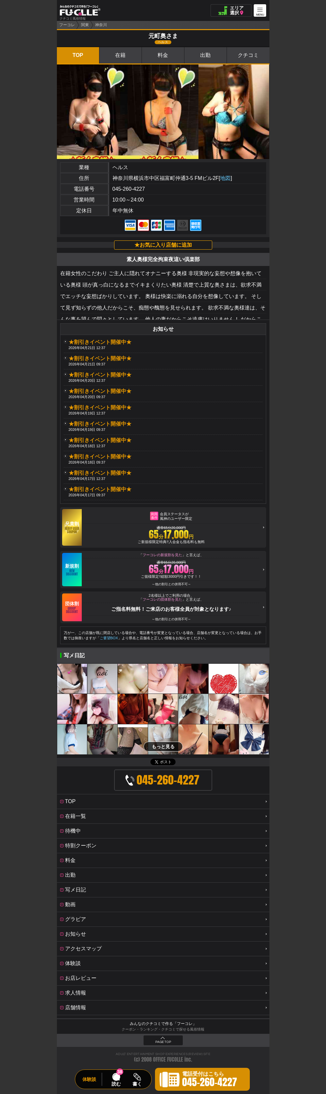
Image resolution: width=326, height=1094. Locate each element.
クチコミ (248, 55)
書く (137, 1083)
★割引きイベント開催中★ (100, 342)
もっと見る (163, 746)
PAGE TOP (163, 1042)
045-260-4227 (128, 189)
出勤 (205, 55)
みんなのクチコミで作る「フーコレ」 (163, 1023)
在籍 (120, 55)
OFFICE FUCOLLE (168, 1059)
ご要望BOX (109, 638)
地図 (225, 178)
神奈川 (101, 25)
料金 (163, 55)
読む (116, 1083)
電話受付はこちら (209, 1080)
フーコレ (67, 25)
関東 (85, 25)
